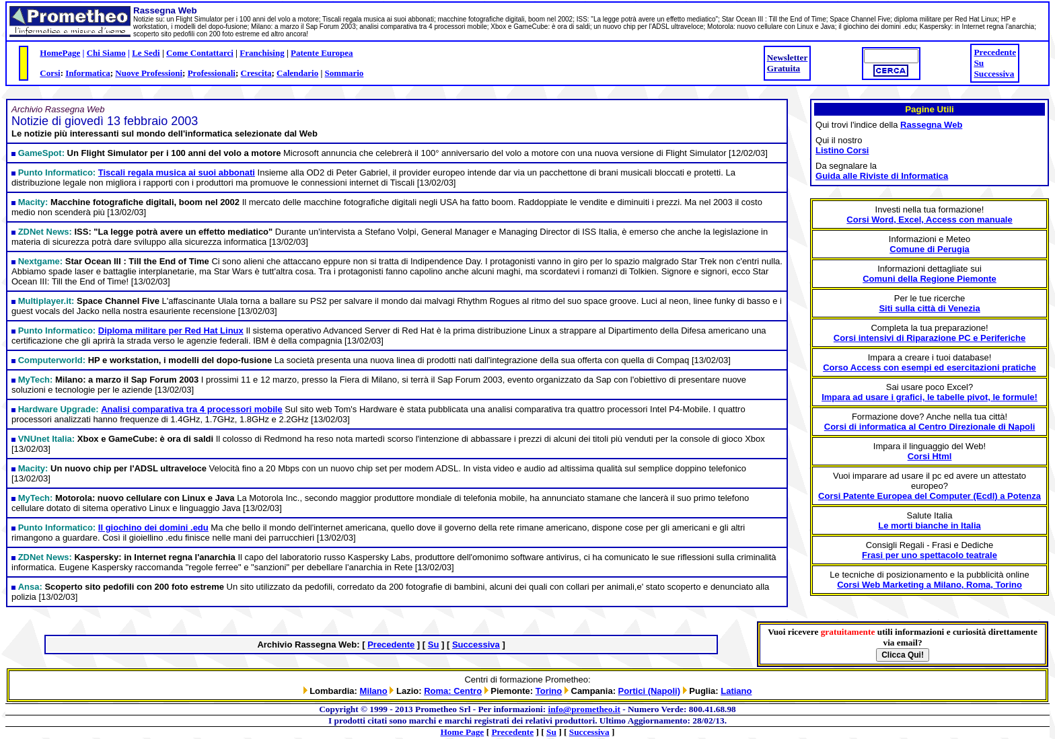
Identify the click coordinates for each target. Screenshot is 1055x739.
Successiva (994, 74)
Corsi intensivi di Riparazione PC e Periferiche (929, 338)
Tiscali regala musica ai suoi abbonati (176, 172)
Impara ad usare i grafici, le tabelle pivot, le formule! (930, 397)
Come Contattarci (199, 53)
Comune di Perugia (929, 249)
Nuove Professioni (148, 73)
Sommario (344, 73)
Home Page (462, 732)
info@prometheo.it (584, 709)
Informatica (87, 73)
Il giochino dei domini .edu (153, 527)
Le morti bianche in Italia (929, 525)
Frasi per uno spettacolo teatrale (929, 555)
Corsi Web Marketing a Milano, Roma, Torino (929, 585)
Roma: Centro (453, 691)
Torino (549, 691)
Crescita (256, 73)
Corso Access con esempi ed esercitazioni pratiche (929, 367)
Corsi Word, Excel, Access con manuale (929, 220)
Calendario (297, 73)
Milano (374, 691)
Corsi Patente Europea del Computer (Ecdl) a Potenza (929, 496)
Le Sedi (146, 53)
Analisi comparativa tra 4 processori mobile (192, 409)
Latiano (736, 691)
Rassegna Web (931, 125)
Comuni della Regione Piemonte (929, 279)
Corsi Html (930, 456)
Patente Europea (322, 53)
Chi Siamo (106, 53)
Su (979, 63)
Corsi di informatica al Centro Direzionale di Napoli (929, 427)
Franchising (262, 53)
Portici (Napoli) (649, 691)
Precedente (995, 52)
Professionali (211, 73)
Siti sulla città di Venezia (929, 308)
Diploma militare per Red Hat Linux (171, 330)
